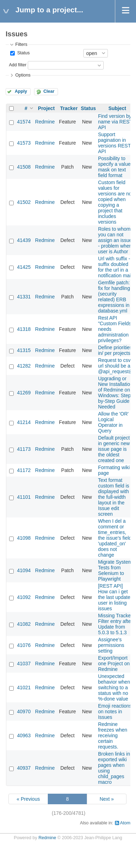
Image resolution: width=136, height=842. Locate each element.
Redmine (45, 122)
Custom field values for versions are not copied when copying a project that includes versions (115, 202)
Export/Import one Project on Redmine (114, 663)
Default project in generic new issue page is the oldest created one (114, 449)
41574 (24, 122)
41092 (24, 597)
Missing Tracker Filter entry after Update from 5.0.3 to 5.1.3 (115, 624)
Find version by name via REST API (115, 121)
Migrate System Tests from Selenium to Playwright (115, 570)
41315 (24, 350)
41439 (24, 240)
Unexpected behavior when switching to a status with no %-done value (114, 687)
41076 (24, 645)
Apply (21, 91)
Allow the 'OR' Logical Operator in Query (113, 422)
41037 (24, 663)
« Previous (28, 799)
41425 (24, 267)
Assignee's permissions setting (111, 645)
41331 (24, 296)
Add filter (17, 64)
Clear (48, 91)
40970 (24, 711)
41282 (24, 366)
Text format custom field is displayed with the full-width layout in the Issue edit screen (113, 497)
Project (46, 108)
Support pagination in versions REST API (114, 143)
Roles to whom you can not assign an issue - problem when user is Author (115, 240)
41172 (24, 470)
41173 (24, 449)
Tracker (69, 108)
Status (23, 52)
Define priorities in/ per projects (115, 350)
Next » (106, 799)
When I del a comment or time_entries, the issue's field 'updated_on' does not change (114, 538)
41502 (24, 202)
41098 (24, 538)
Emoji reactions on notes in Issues (115, 711)
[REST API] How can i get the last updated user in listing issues (115, 597)
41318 (24, 329)
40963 (24, 735)
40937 (24, 768)
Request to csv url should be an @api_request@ (116, 365)
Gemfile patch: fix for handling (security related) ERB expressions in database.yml (114, 297)
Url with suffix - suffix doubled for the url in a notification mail (115, 267)
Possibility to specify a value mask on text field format (114, 167)
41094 (24, 570)
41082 (24, 624)
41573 (24, 143)
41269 (24, 392)
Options (22, 75)
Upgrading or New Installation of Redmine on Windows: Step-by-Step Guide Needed (115, 393)
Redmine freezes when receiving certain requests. (112, 735)
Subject (117, 108)
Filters (21, 44)
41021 (24, 687)
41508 (24, 167)
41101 (24, 497)
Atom (125, 822)
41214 (24, 422)
